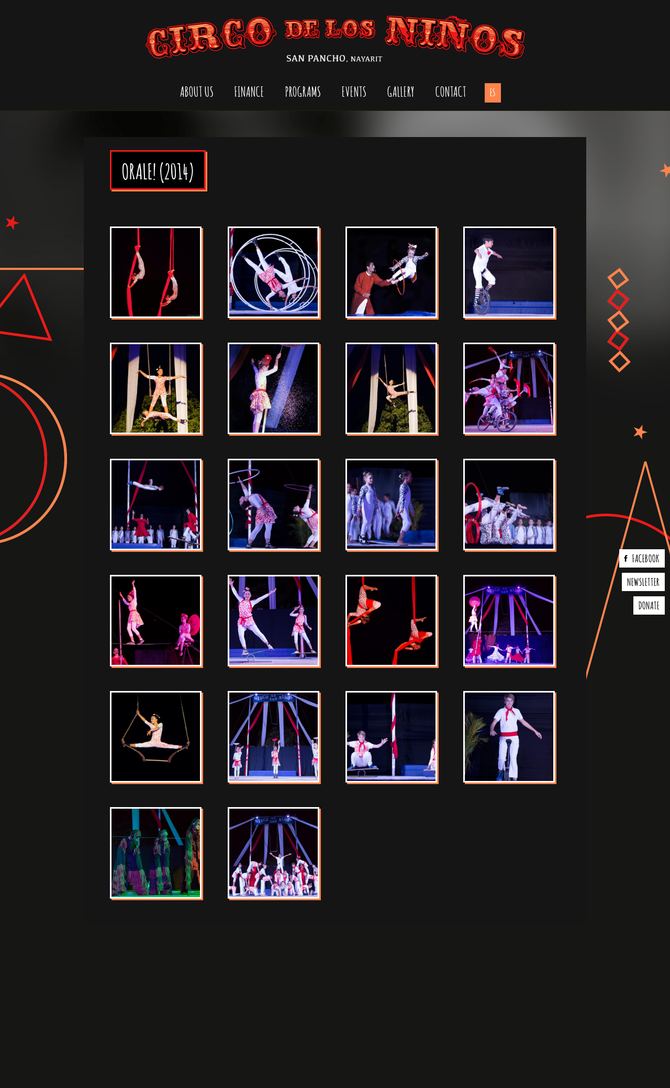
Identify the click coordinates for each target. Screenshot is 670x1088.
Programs (303, 91)
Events (354, 91)
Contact (451, 91)
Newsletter (643, 581)
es (493, 91)
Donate (649, 604)
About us (197, 91)
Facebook (646, 557)
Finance (249, 91)
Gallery (401, 91)
